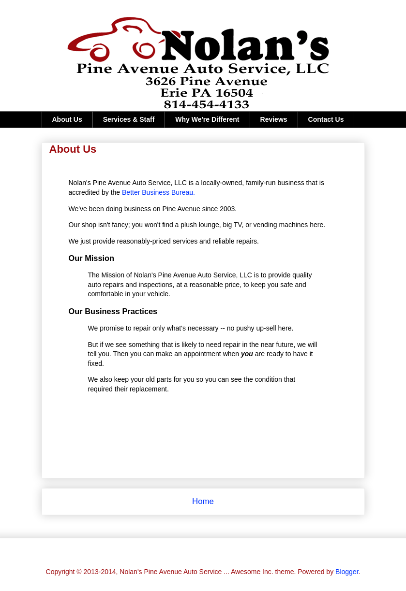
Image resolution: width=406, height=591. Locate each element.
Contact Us (326, 119)
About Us (67, 119)
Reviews (273, 119)
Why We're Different (207, 119)
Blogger (346, 572)
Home (203, 501)
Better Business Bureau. (158, 192)
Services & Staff (129, 119)
